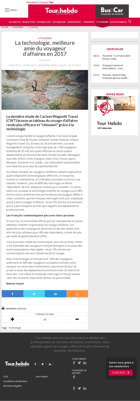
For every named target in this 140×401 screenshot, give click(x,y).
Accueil (5, 27)
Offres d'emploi (118, 22)
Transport (89, 22)
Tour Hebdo (18, 27)
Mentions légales (12, 385)
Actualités (14, 22)
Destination (59, 22)
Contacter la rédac (44, 314)
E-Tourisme (102, 22)
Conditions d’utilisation (15, 381)
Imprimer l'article (16, 308)
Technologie (14, 327)
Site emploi (42, 376)
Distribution (44, 22)
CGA (5, 376)
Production (28, 22)
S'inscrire (118, 372)
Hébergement (74, 22)
